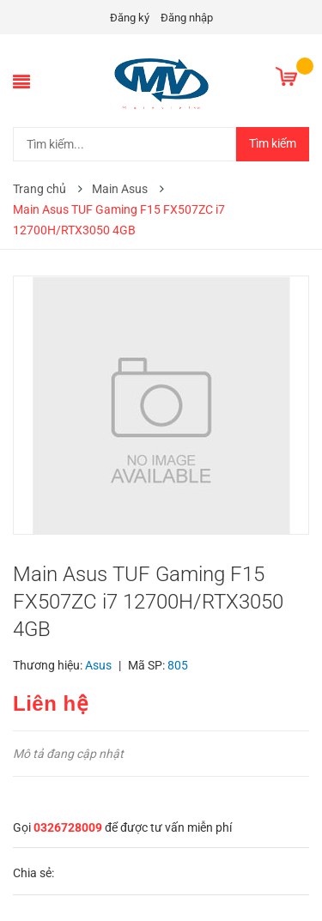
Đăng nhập (187, 17)
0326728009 (67, 827)
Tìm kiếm (272, 143)
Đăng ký (129, 17)
